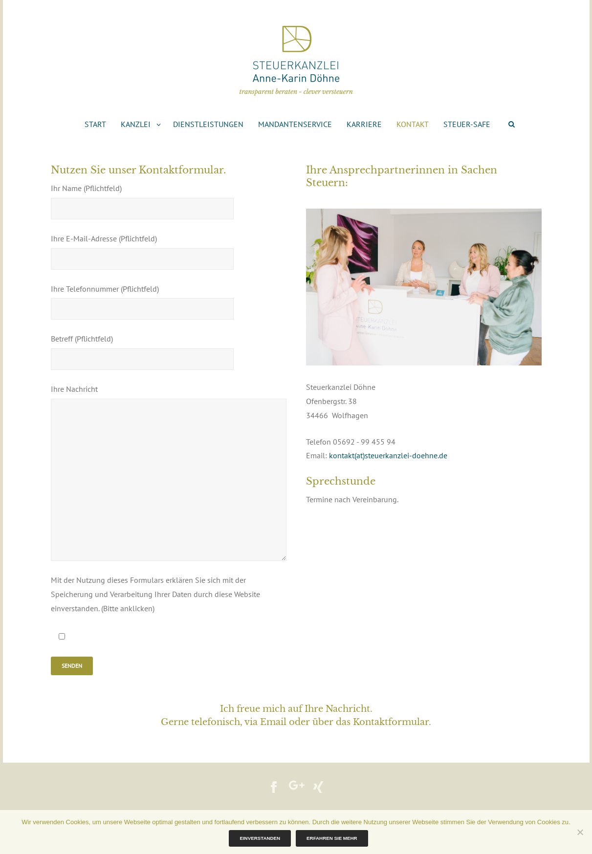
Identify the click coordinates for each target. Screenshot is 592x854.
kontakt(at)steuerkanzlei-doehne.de (388, 455)
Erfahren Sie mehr (332, 838)
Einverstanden (260, 838)
